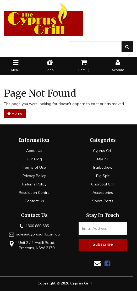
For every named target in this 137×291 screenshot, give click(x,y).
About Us (34, 150)
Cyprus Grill (102, 150)
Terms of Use (34, 167)
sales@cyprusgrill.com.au (34, 234)
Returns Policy (34, 184)
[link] (107, 263)
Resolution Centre (34, 192)
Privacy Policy (34, 175)
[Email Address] (103, 228)
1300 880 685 (34, 225)
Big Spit (102, 175)
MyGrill (102, 159)
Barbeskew (102, 167)
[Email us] (97, 263)
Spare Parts (102, 201)
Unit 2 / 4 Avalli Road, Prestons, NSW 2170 (31, 245)
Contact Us (34, 201)
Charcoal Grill (102, 184)
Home (14, 113)
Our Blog (34, 159)
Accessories (102, 192)
